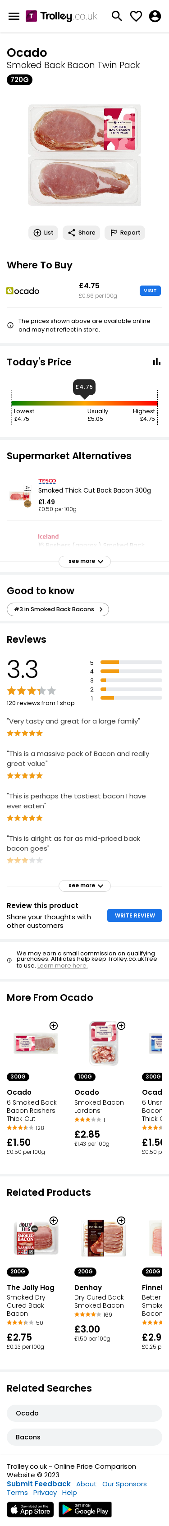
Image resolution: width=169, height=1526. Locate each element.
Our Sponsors (124, 1484)
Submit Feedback (39, 1484)
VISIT (150, 290)
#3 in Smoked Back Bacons (59, 609)
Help (69, 1492)
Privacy (45, 1492)
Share (81, 232)
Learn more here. (62, 965)
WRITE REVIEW (135, 915)
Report (125, 232)
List (43, 232)
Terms (17, 1492)
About (86, 1484)
